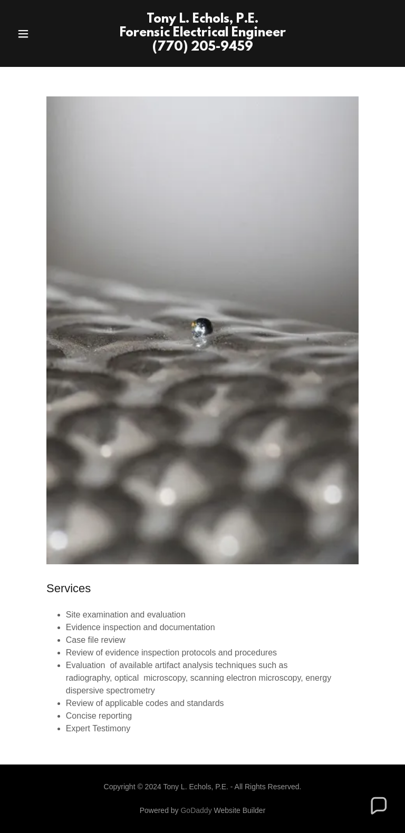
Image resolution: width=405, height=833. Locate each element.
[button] (41, 33)
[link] (203, 47)
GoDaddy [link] (195, 810)
